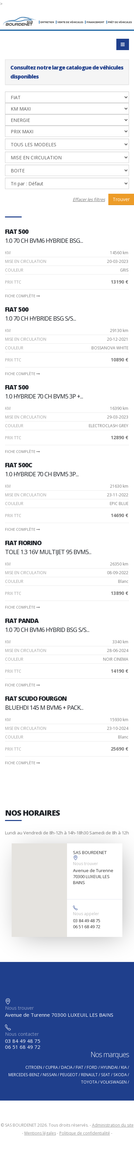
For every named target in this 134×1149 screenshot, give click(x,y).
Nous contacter (22, 1034)
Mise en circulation (25, 261)
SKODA (120, 1074)
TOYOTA (89, 1082)
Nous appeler (86, 914)
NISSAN (50, 1074)
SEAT (105, 1074)
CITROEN (33, 1067)
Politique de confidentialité (84, 1133)
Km (8, 253)
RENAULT (89, 1074)
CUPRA (51, 1067)
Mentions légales (40, 1133)
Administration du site (113, 1125)
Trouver (121, 199)
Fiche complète (22, 295)
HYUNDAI (109, 1067)
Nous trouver (85, 863)
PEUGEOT (69, 1074)
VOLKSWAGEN (113, 1082)
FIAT (79, 1067)
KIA (124, 1067)
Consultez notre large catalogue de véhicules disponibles (66, 72)
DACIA (66, 1067)
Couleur (14, 270)
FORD (92, 1067)
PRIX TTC (13, 282)
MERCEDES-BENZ (23, 1074)
